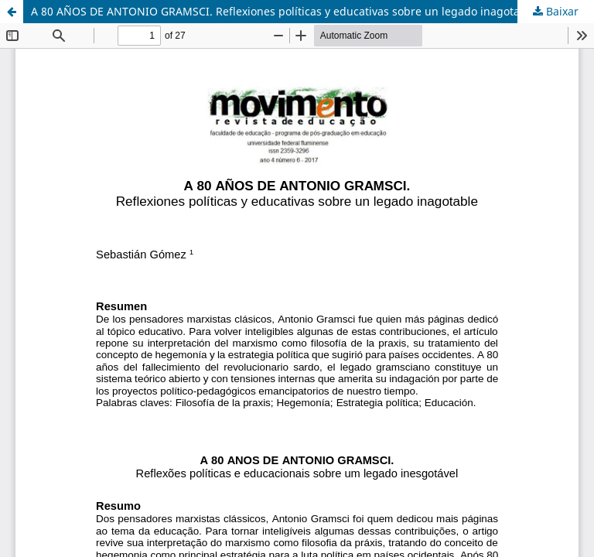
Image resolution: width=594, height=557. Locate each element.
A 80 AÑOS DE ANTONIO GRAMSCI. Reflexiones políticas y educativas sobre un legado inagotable (283, 11)
